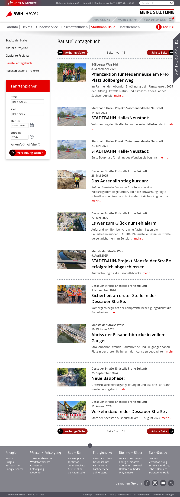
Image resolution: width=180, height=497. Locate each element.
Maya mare (126, 472)
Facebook (147, 483)
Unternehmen (129, 27)
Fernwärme (13, 465)
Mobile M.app (127, 19)
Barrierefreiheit (142, 494)
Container (36, 465)
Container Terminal (130, 465)
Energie (11, 452)
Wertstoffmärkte (40, 462)
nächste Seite (158, 52)
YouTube (163, 483)
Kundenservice (47, 27)
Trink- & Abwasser (41, 458)
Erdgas (10, 462)
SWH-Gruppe (176, 60)
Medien (153, 458)
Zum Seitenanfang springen (90, 445)
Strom (9, 458)
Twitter (171, 483)
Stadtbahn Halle (103, 27)
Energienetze (102, 452)
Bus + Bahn (76, 452)
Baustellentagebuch (19, 63)
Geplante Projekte (18, 55)
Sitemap (87, 494)
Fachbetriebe (101, 469)
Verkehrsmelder (156, 19)
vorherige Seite (75, 52)
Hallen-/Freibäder (129, 469)
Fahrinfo (12, 27)
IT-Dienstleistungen (130, 458)
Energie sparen (15, 469)
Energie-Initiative (129, 462)
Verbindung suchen (30, 153)
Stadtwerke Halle (159, 472)
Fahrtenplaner (24, 86)
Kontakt (87, 3)
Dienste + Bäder (130, 452)
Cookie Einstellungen (163, 494)
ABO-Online (102, 19)
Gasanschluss (101, 462)
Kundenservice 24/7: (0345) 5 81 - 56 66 (114, 3)
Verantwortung (158, 462)
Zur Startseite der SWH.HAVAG (23, 14)
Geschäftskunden (74, 27)
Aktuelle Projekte (17, 48)
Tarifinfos (73, 462)
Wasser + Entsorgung (45, 452)
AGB (112, 494)
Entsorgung (37, 469)
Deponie (35, 472)
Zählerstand (100, 472)
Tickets (26, 27)
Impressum (100, 494)
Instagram (155, 483)
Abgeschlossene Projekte (22, 71)
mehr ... (119, 96)
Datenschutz (124, 494)
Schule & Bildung (159, 465)
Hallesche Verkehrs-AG (67, 3)
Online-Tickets (76, 465)
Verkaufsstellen (77, 472)
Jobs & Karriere (46, 3)
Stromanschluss (102, 458)
